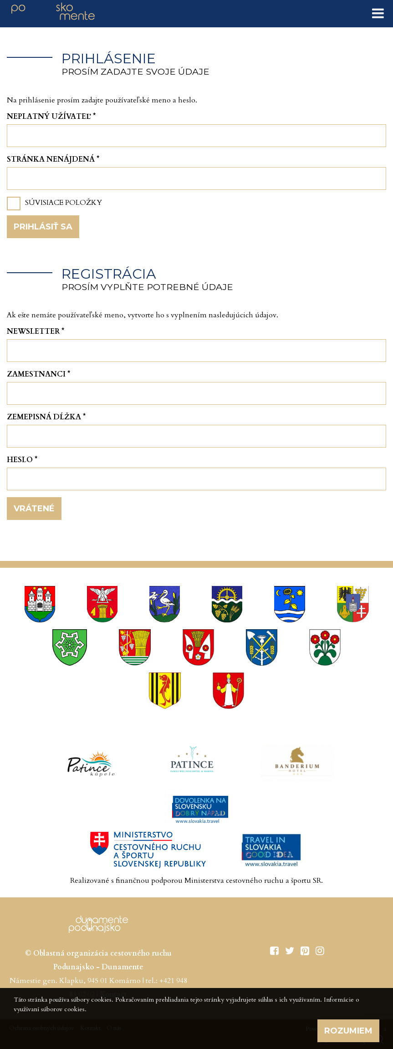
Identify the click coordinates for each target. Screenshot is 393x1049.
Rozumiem (348, 1031)
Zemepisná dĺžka (46, 417)
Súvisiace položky (63, 203)
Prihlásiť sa (43, 227)
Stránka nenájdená (53, 159)
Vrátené (34, 509)
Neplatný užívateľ (51, 117)
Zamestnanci (38, 374)
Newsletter (35, 331)
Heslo (22, 460)
